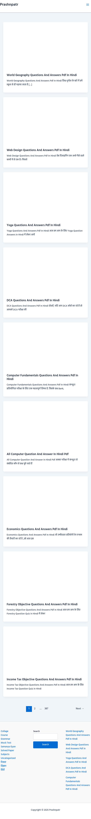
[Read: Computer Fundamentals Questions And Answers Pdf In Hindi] (45, 346)
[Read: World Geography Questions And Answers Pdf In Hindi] (45, 46)
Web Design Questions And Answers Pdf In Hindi (38, 150)
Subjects (5, 754)
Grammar (5, 739)
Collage (4, 731)
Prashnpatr (9, 5)
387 (46, 709)
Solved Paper (7, 750)
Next (80, 709)
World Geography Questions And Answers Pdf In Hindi (42, 75)
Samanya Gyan (8, 747)
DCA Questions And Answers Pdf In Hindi (33, 300)
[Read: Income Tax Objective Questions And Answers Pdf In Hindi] (45, 650)
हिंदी (3, 770)
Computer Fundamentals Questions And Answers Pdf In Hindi (42, 377)
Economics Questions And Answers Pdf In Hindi (37, 529)
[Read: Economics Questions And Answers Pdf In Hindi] (45, 500)
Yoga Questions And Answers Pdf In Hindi (34, 225)
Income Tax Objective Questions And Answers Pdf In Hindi (44, 679)
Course (4, 735)
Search (36, 731)
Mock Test (6, 743)
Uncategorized (8, 758)
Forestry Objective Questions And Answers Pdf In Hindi (42, 604)
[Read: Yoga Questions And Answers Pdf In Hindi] (45, 196)
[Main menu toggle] (87, 4)
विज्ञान (3, 766)
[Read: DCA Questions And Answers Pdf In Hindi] (45, 271)
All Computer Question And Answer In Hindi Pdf (37, 454)
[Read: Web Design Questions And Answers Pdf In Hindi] (45, 121)
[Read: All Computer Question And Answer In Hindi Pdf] (45, 425)
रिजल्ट (3, 762)
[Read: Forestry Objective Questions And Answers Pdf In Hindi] (45, 575)
